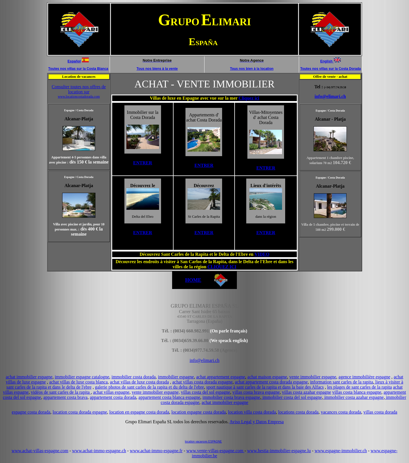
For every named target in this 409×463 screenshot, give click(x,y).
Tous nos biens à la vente (157, 69)
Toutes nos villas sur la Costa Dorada (330, 69)
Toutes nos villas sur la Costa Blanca (78, 69)
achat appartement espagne (220, 376)
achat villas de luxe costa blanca (78, 382)
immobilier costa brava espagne (231, 397)
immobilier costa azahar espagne (353, 397)
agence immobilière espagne (364, 376)
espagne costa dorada (31, 412)
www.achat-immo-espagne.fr (156, 450)
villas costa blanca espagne (356, 392)
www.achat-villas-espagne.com (40, 450)
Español (74, 61)
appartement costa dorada (113, 397)
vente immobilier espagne (312, 376)
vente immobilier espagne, (156, 392)
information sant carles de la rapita (341, 382)
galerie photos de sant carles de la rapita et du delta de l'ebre (149, 387)
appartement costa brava (65, 397)
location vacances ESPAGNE (203, 441)
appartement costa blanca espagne (169, 397)
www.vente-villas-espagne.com (215, 450)
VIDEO (261, 254)
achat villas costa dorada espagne (202, 382)
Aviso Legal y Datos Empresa (256, 421)
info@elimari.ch (330, 96)
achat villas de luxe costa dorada (139, 382)
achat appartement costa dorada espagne (271, 382)
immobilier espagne (176, 376)
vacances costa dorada (341, 412)
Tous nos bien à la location (252, 69)
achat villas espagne (111, 392)
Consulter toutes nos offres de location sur (79, 91)
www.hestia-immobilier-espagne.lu (279, 450)
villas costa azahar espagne (306, 392)
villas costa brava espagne (256, 392)
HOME (193, 280)
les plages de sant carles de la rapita (359, 387)
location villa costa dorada (252, 412)
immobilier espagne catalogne (82, 376)
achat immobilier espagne (29, 376)
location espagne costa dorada (198, 412)
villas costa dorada (380, 412)
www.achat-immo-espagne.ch (99, 450)
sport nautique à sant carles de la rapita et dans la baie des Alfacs (265, 387)
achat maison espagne (267, 376)
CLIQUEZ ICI (221, 266)
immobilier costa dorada (134, 376)
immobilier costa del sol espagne (291, 397)
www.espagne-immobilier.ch (341, 450)
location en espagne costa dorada (139, 412)
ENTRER (142, 162)
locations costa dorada (298, 412)
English (326, 61)
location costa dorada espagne (80, 412)
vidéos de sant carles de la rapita (61, 392)
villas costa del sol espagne (205, 392)
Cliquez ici (249, 98)
